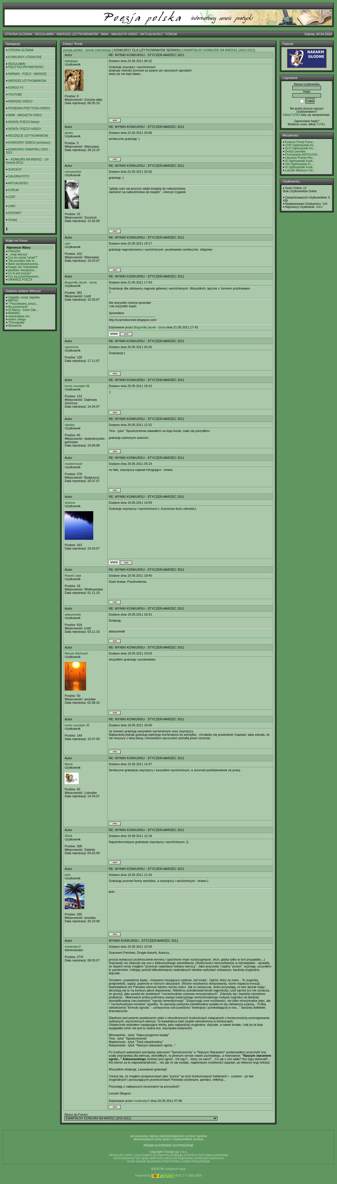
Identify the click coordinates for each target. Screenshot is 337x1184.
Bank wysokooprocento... (24, 263)
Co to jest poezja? (19, 273)
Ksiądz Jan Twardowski (23, 267)
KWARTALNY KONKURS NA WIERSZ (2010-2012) (219, 50)
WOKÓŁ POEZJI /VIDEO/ (24, 128)
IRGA (68, 836)
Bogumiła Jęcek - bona (81, 282)
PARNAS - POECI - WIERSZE (27, 74)
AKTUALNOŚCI (151, 34)
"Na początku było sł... (22, 260)
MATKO (13, 300)
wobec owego (17, 319)
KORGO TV (15, 87)
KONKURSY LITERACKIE (25, 57)
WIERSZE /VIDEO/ (20, 101)
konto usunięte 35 (77, 725)
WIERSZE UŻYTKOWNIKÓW (77, 34)
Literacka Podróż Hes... (300, 157)
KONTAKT (14, 213)
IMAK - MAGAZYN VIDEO (119, 34)
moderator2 (73, 946)
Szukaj (12, 219)
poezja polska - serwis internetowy (87, 50)
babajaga (71, 61)
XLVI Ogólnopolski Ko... (300, 148)
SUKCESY (15, 169)
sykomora (71, 347)
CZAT (11, 197)
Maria (69, 764)
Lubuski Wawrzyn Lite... (300, 170)
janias (69, 132)
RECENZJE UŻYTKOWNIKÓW (28, 135)
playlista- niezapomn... (22, 270)
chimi (319, 207)
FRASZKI (14, 251)
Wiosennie (15, 325)
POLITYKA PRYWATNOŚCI (26, 67)
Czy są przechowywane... (24, 276)
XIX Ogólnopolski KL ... (299, 164)
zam (68, 243)
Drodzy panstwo (295, 151)
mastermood (73, 463)
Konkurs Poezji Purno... (300, 142)
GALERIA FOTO (18, 176)
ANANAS (14, 313)
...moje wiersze (17, 254)
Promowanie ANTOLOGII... (302, 154)
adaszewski (73, 614)
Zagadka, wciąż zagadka (24, 297)
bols (67, 874)
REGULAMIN (44, 34)
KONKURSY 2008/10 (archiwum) (29, 142)
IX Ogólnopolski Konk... (300, 160)
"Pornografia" (16, 322)
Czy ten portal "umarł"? (22, 257)
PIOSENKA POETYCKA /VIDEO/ (29, 108)
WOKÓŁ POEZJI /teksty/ (23, 122)
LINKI (11, 206)
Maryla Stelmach (76, 653)
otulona (70, 502)
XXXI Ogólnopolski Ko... (300, 145)
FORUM (171, 34)
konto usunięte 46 (77, 386)
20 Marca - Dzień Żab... (23, 310)
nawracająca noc (19, 316)
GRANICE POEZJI (20, 279)
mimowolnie (73, 171)
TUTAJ (320, 124)
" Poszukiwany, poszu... (23, 303)
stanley (70, 425)
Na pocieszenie (18, 306)
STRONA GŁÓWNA (18, 34)
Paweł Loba (73, 575)
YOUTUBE (15, 94)
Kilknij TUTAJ (291, 114)
